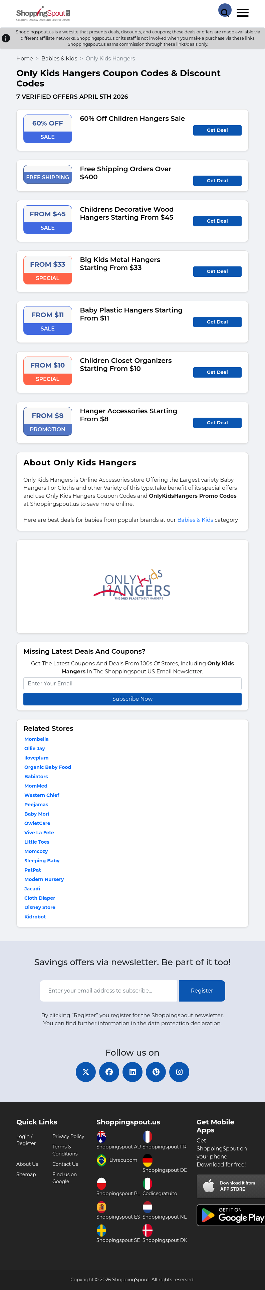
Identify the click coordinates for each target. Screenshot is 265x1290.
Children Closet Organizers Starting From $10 (126, 365)
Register (202, 991)
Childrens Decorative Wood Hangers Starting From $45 (127, 213)
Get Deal (217, 130)
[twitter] (86, 1072)
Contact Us (65, 1164)
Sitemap (26, 1174)
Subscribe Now (132, 699)
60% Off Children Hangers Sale (132, 119)
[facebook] (109, 1072)
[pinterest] (156, 1072)
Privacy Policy (68, 1136)
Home (24, 58)
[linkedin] (132, 1072)
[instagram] (179, 1072)
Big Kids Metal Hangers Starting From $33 (120, 264)
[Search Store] (225, 10)
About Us (27, 1164)
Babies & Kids (59, 58)
